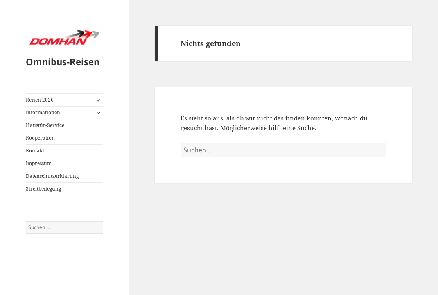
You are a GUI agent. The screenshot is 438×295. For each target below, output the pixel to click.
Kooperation (40, 137)
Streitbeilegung (43, 188)
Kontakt (35, 150)
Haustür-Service (45, 125)
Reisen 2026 (40, 99)
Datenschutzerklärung (52, 175)
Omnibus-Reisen (62, 61)
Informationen (43, 112)
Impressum (39, 163)
